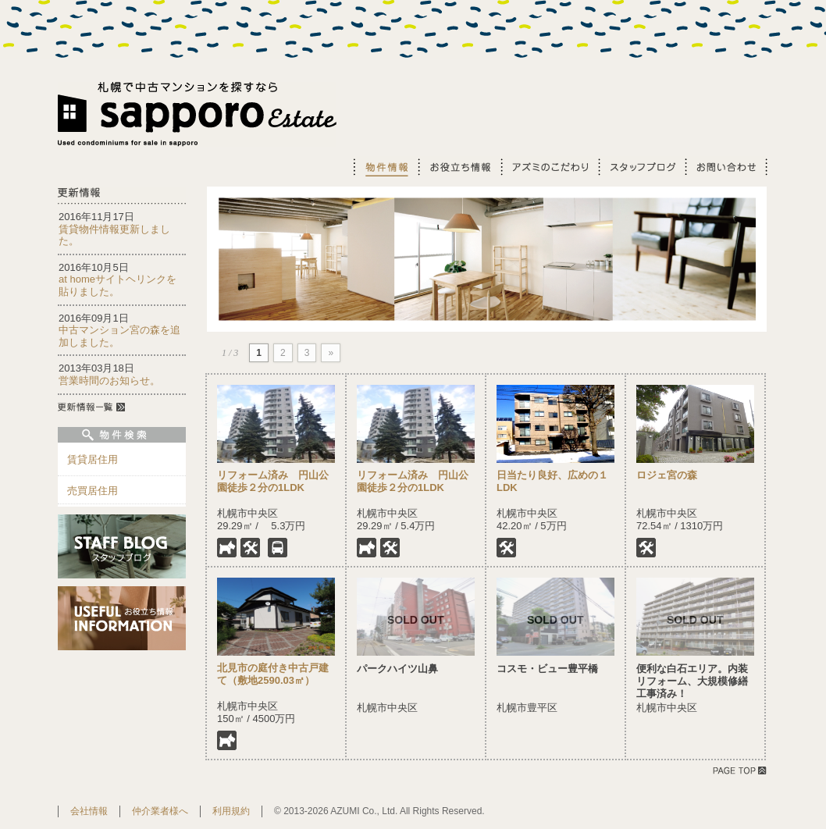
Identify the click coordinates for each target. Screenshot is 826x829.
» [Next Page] (330, 352)
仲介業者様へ (160, 811)
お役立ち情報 (458, 166)
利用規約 (231, 811)
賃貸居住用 (92, 459)
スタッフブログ (640, 166)
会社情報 (89, 811)
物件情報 (384, 166)
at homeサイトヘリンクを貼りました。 (117, 285)
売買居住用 (92, 490)
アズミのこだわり (548, 166)
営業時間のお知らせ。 (109, 380)
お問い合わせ (726, 166)
